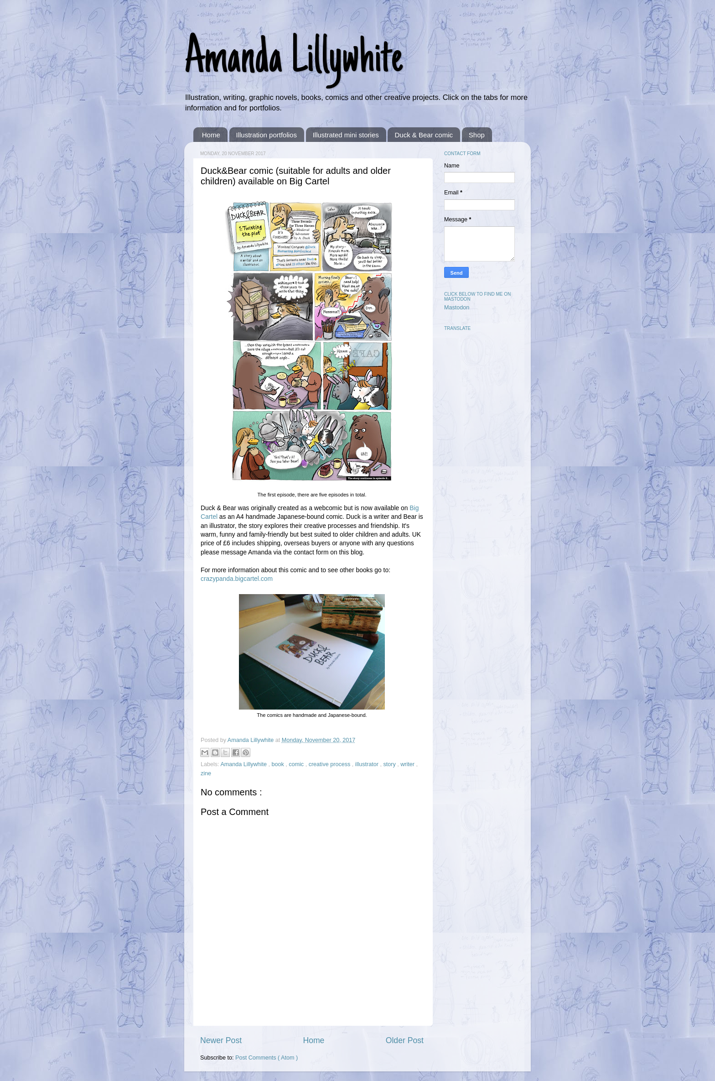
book (278, 764)
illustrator (367, 764)
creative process (330, 764)
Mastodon (456, 307)
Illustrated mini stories (346, 135)
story (390, 764)
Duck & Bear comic (423, 135)
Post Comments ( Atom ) (266, 1058)
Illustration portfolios (266, 135)
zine (206, 773)
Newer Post (221, 1040)
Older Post (405, 1040)
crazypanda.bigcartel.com (237, 578)
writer (408, 764)
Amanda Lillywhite (293, 60)
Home (211, 135)
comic (297, 764)
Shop (477, 135)
